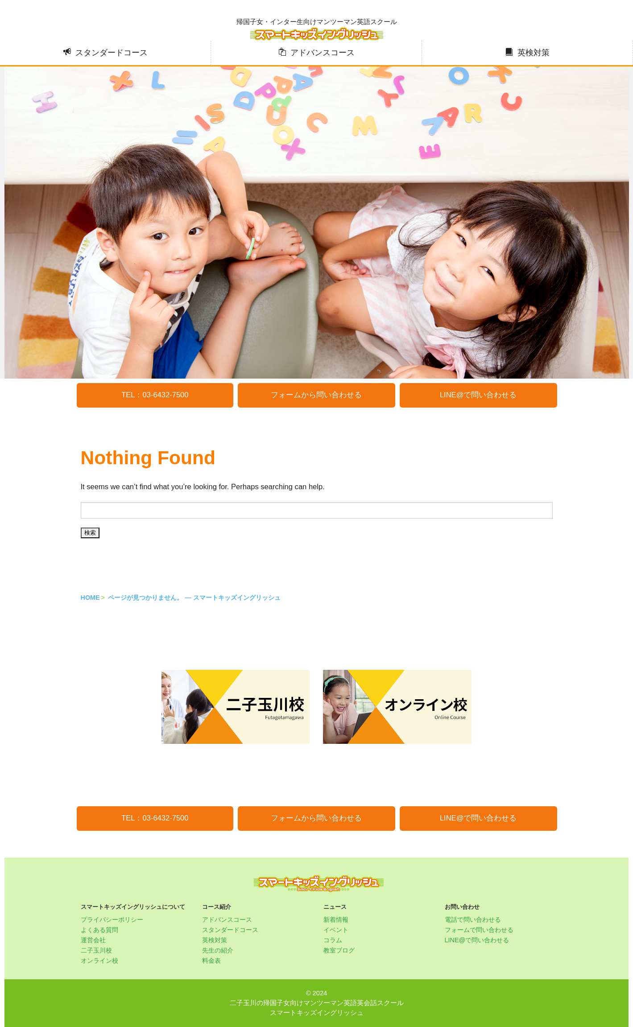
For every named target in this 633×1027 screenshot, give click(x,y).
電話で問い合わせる (473, 919)
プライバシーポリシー (112, 919)
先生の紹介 (217, 950)
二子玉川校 (96, 950)
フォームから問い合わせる (316, 395)
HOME (90, 597)
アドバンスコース (322, 52)
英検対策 (533, 52)
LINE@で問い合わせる (478, 395)
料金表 (211, 960)
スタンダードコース (111, 52)
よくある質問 (99, 929)
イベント (335, 929)
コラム (332, 940)
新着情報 (335, 919)
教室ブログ (339, 950)
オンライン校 (99, 960)
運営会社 (93, 940)
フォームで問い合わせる (479, 929)
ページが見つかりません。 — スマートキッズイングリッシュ (194, 597)
